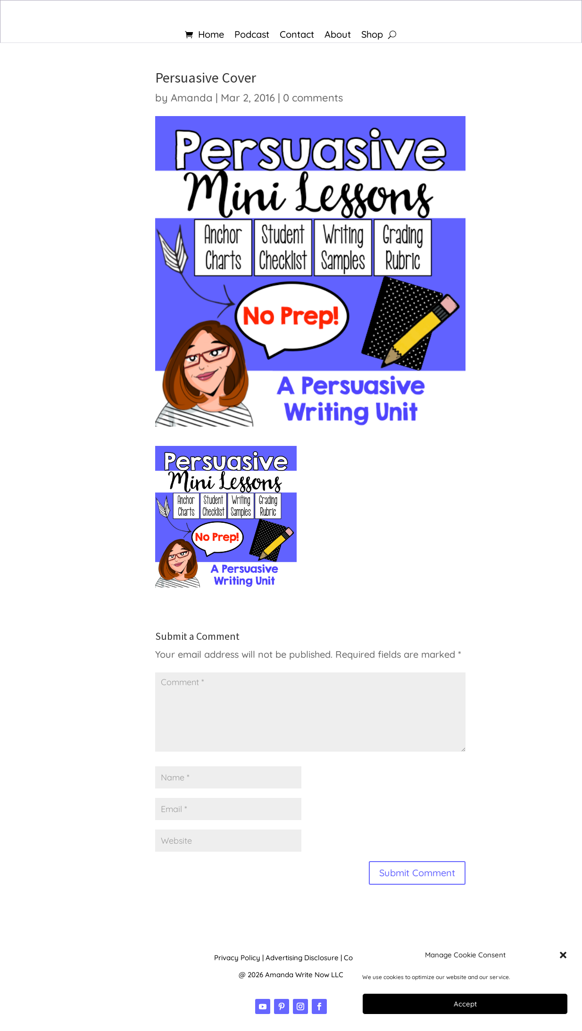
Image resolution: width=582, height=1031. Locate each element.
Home (211, 35)
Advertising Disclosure (302, 957)
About (337, 35)
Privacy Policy (237, 957)
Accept (465, 1003)
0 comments (313, 97)
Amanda (192, 97)
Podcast (251, 35)
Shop (372, 35)
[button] (563, 955)
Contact (297, 35)
